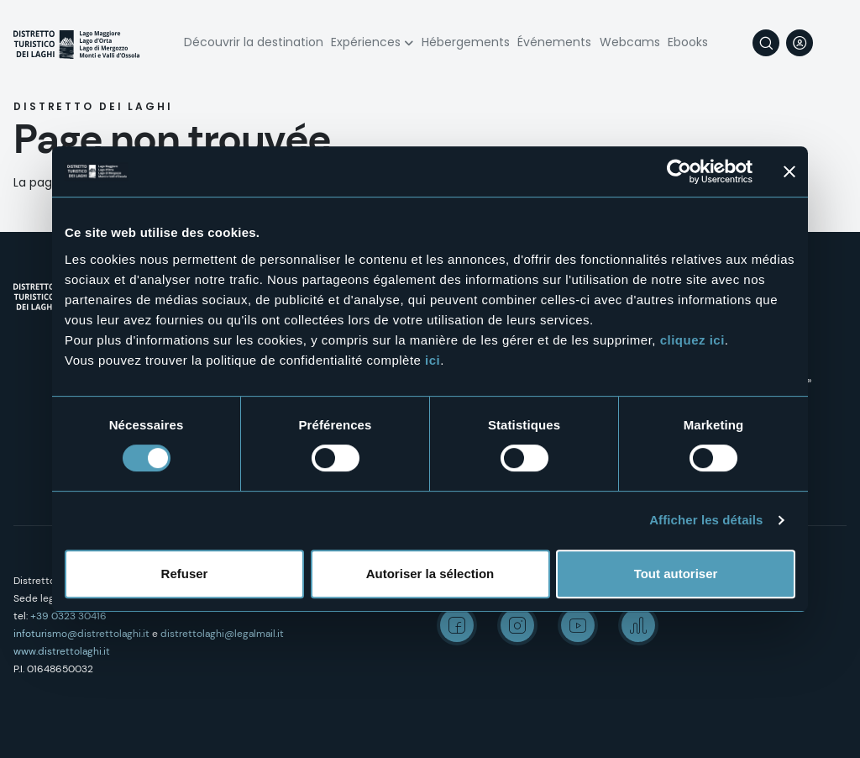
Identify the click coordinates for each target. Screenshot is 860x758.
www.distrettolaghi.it (61, 651)
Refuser (184, 573)
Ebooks (688, 42)
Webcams (630, 42)
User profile (799, 42)
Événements (554, 42)
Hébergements (466, 42)
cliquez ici (692, 340)
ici (432, 360)
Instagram (517, 625)
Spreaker (638, 625)
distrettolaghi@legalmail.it (222, 633)
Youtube (578, 625)
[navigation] (833, 42)
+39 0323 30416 (68, 616)
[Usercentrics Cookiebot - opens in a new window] (679, 171)
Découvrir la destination (253, 42)
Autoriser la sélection (430, 573)
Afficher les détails (706, 520)
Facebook (457, 625)
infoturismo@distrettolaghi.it (81, 633)
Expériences (366, 42)
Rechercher (765, 42)
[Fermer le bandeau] (789, 171)
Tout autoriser (676, 573)
